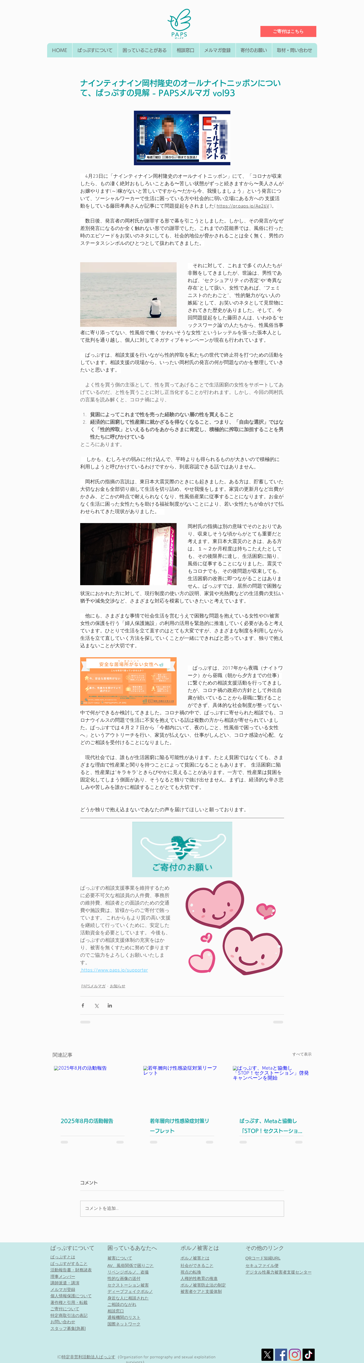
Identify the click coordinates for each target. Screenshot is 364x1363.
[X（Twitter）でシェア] (96, 1005)
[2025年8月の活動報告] (92, 1088)
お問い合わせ (62, 1321)
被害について (119, 1258)
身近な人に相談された (128, 1298)
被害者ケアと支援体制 (201, 1291)
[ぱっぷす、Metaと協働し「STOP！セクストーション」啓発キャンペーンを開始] (271, 1088)
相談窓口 (115, 1311)
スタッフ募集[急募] (68, 1328)
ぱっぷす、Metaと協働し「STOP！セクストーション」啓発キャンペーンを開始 (269, 1127)
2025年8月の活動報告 (87, 1120)
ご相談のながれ (121, 1304)
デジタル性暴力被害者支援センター (279, 1272)
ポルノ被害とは (199, 1248)
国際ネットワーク (124, 1324)
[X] (267, 1355)
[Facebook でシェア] (82, 1005)
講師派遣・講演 (64, 1282)
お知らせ (117, 986)
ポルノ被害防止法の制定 (203, 1285)
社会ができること (197, 1265)
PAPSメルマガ (93, 986)
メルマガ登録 (62, 1289)
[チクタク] (309, 1355)
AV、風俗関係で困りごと (130, 1265)
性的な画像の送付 (124, 1278)
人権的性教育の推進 (199, 1278)
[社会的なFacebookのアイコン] (281, 1355)
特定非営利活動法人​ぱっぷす (88, 1357)
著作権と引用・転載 (69, 1302)
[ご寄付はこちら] (288, 31)
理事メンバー (62, 1276)
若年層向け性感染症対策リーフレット (179, 1125)
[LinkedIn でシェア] (109, 1005)
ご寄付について (64, 1308)
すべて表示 (302, 1054)
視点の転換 (190, 1272)
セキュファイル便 (262, 1265)
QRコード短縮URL (263, 1258)
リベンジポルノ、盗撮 (128, 1272)
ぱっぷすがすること (69, 1263)
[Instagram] (295, 1355)
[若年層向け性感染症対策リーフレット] (182, 1088)
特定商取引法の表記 (69, 1315)
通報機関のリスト (124, 1317)
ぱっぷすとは (62, 1257)
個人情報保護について (71, 1295)
